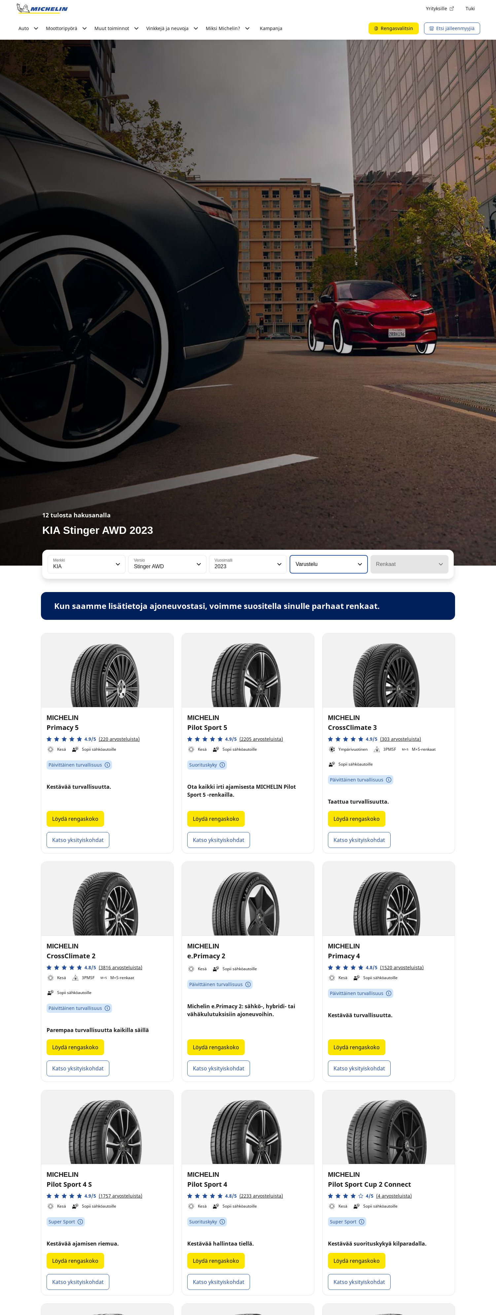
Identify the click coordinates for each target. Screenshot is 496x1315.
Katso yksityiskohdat (78, 840)
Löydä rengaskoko (75, 818)
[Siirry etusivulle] (42, 9)
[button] (117, 564)
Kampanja (271, 28)
